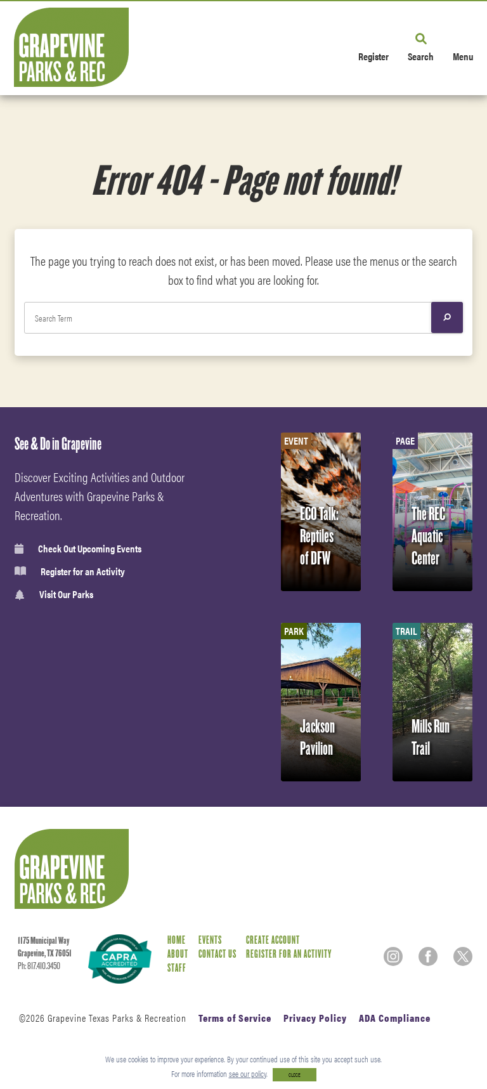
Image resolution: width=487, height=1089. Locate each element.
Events (210, 940)
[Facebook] (428, 956)
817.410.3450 (43, 966)
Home (176, 940)
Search (421, 55)
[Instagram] (393, 956)
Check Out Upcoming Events (78, 549)
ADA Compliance (395, 1017)
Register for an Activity (70, 571)
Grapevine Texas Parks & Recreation (117, 1017)
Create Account (273, 940)
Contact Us (217, 954)
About (177, 954)
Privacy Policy (315, 1017)
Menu (463, 55)
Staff (176, 968)
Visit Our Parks (54, 594)
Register (373, 55)
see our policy (247, 1073)
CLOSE (295, 1075)
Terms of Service (234, 1017)
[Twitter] (462, 956)
